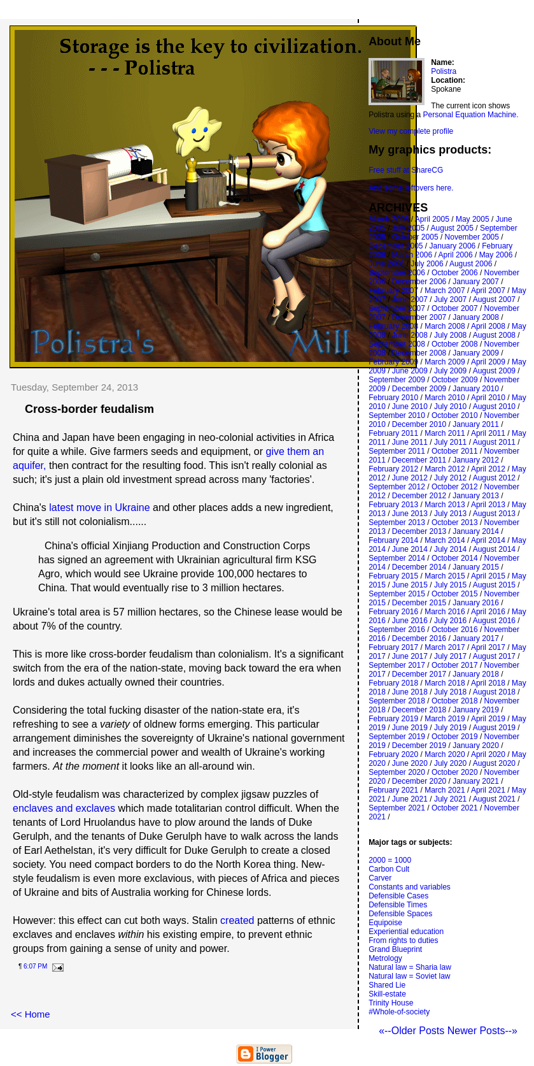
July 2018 (450, 692)
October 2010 (455, 415)
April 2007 (488, 290)
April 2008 (488, 326)
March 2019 (445, 718)
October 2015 (455, 593)
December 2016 (419, 638)
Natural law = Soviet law (409, 976)
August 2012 (494, 477)
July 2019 (450, 727)
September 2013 (397, 522)
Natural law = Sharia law (410, 967)
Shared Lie (387, 985)
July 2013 (450, 513)
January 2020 (476, 745)
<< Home (30, 1014)
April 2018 (488, 683)
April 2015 (488, 576)
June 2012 (410, 477)
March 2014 (445, 540)
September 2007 (397, 308)
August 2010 (494, 406)
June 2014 (410, 549)
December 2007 (419, 317)
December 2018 (419, 709)
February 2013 (393, 504)
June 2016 (410, 620)
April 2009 (488, 361)
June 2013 (410, 513)
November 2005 (472, 237)
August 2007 (494, 299)
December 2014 (419, 567)
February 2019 (393, 718)
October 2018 (455, 700)
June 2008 (410, 335)
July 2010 (450, 406)
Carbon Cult (389, 869)
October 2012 (455, 486)
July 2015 (450, 584)
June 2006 (386, 263)
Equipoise (385, 922)
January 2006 (453, 245)
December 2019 (419, 745)
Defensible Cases (398, 895)
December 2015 (419, 602)
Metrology (385, 958)
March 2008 (445, 326)
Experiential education (406, 931)
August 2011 (494, 442)
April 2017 (488, 647)
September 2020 (397, 772)
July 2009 (450, 370)
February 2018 (393, 683)
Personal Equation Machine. (471, 114)
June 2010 (410, 406)
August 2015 (494, 584)
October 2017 (455, 665)
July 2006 (427, 263)
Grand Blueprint (395, 949)
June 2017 (410, 656)
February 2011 (393, 433)
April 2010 (488, 397)
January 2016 (476, 602)
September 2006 (397, 272)
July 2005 (408, 228)
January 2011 (476, 424)
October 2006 (455, 272)
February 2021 (393, 790)
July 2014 (450, 549)
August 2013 (494, 513)
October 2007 (455, 308)
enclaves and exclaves (64, 808)
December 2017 (419, 674)
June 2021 (410, 799)
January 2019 (476, 709)
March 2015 (445, 576)
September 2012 (397, 486)
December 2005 (396, 245)
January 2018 (476, 674)
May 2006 (496, 254)
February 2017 (393, 647)
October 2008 (455, 344)
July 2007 (450, 299)
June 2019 (410, 727)
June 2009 (410, 370)
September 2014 (397, 558)
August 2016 (494, 620)
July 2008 (450, 335)
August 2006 (470, 263)
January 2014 (476, 531)
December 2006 (419, 281)
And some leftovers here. (411, 188)
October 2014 (455, 558)
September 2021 (397, 807)
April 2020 (488, 754)
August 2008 (494, 335)
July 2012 (450, 477)
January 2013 (476, 495)
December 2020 (419, 781)
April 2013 (488, 504)
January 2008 (476, 317)
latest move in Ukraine (99, 507)
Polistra (443, 71)
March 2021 (445, 790)
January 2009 (476, 353)
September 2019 (397, 736)
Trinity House (391, 1002)
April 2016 (488, 611)
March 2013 (445, 504)
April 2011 (488, 433)
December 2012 (419, 495)
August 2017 (494, 656)
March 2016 (445, 611)
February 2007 (393, 290)
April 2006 (456, 254)
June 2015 (410, 584)
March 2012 (445, 469)
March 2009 (445, 361)
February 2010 (393, 397)
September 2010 (397, 415)
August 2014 (494, 549)
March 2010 (445, 397)
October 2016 (455, 629)
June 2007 (410, 299)
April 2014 (488, 540)
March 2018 (445, 683)
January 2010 (476, 388)
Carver (380, 878)
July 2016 (450, 620)
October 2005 (415, 237)
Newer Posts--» (482, 1030)
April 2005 (432, 219)
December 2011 (419, 460)
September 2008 (397, 344)
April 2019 (488, 718)
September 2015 (397, 593)
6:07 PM (35, 966)
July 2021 (450, 799)
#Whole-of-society (399, 1011)
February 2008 (393, 326)
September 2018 (397, 700)
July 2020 (450, 763)
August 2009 (494, 370)
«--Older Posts (413, 1030)
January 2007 (476, 281)
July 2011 (450, 442)
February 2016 (393, 611)
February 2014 (393, 540)
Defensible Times (398, 904)
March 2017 (445, 647)
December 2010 (419, 424)
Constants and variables (410, 886)
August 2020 (494, 763)
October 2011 (455, 451)
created (237, 920)
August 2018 (494, 692)
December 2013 (419, 531)
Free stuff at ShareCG (406, 170)
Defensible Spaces (400, 913)
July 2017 (450, 656)
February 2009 (393, 361)
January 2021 (476, 781)
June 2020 (410, 763)
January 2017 (476, 638)
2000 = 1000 (390, 860)
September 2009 (397, 379)
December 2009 (419, 388)
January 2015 (476, 567)
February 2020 (393, 754)
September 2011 (397, 451)
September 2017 (397, 665)
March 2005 (389, 219)
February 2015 (393, 576)
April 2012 (488, 469)
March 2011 (445, 433)
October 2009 (455, 379)
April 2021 (488, 790)
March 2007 (445, 290)
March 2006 (412, 254)
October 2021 (455, 807)
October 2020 (455, 772)
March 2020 (445, 754)
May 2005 (472, 219)
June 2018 (410, 692)
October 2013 (455, 522)
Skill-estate (387, 994)
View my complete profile (411, 131)
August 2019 (494, 727)
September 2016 (397, 629)
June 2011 (410, 442)
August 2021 (494, 799)
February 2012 (393, 469)
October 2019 (455, 736)
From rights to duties (403, 940)
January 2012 (476, 460)
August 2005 (452, 228)
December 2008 (419, 353)
